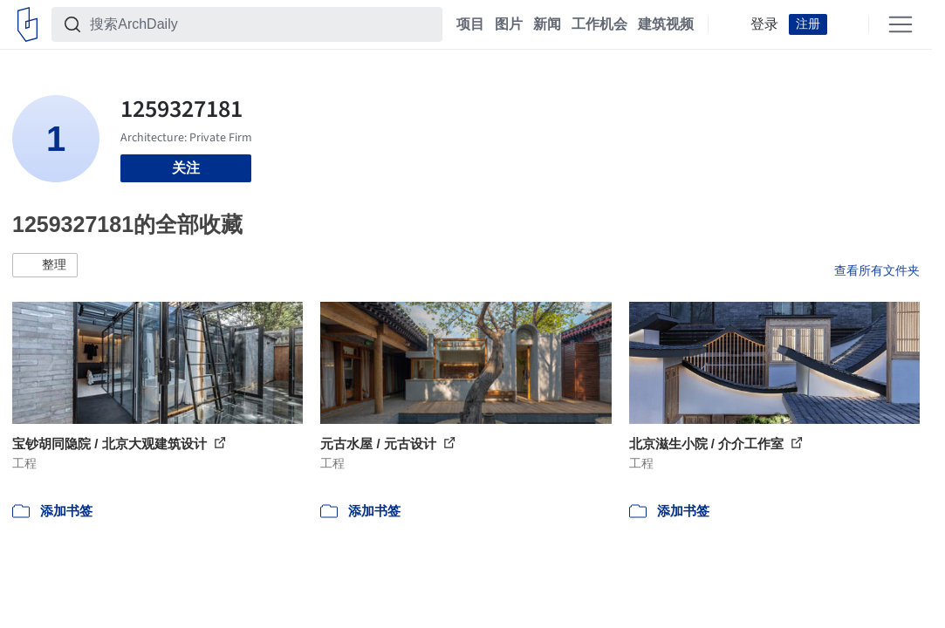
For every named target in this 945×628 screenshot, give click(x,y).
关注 (186, 167)
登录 (764, 24)
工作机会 (599, 24)
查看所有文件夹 (877, 270)
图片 (509, 24)
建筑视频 (666, 24)
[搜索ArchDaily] (261, 24)
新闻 (547, 24)
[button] (45, 265)
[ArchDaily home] (27, 24)
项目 (470, 24)
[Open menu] (900, 24)
